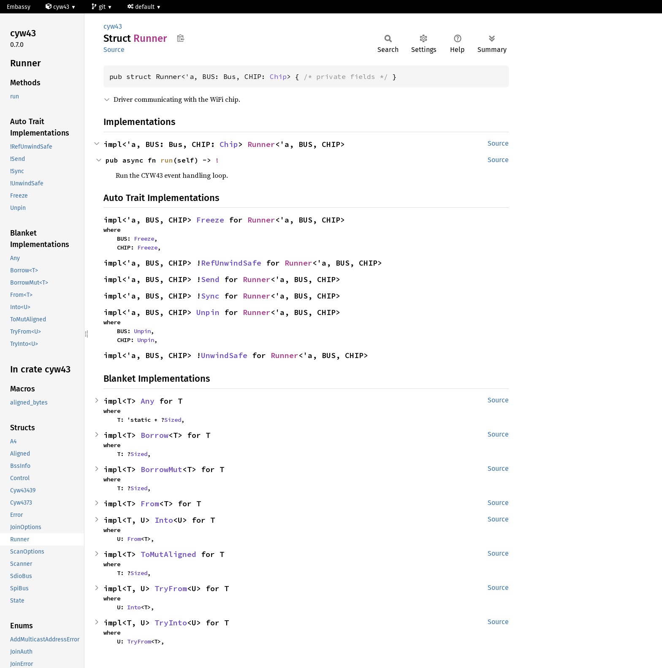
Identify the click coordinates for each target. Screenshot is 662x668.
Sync (210, 296)
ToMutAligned (168, 554)
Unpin (208, 312)
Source (114, 50)
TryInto (171, 622)
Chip (278, 76)
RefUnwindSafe (231, 263)
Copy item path (180, 38)
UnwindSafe (224, 355)
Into (164, 520)
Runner (261, 144)
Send (210, 279)
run (166, 160)
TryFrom (171, 588)
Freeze (210, 220)
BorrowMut (161, 469)
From (150, 503)
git (99, 7)
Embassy (18, 7)
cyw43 (58, 7)
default (142, 7)
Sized (172, 420)
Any (148, 401)
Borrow (154, 435)
